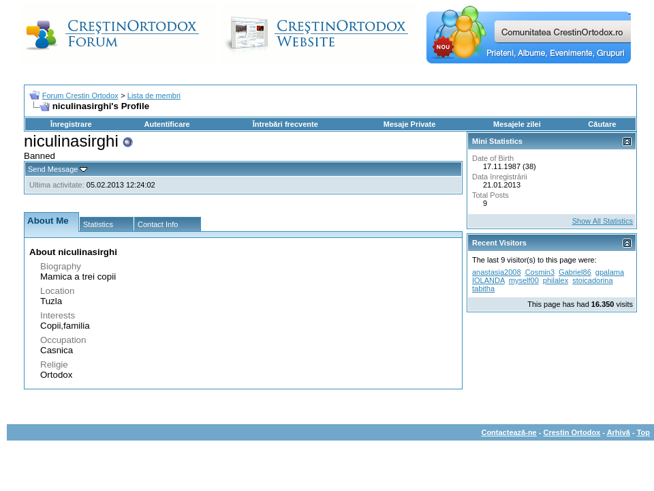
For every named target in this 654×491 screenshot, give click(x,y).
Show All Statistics (602, 221)
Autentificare (166, 124)
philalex (555, 280)
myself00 (524, 280)
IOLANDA (488, 280)
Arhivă (618, 432)
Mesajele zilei (517, 124)
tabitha (483, 288)
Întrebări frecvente (285, 124)
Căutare (602, 124)
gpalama (609, 272)
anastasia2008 (496, 272)
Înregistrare (71, 124)
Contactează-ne (508, 432)
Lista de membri (154, 95)
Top (643, 432)
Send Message (53, 169)
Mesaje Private (409, 124)
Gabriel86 (575, 272)
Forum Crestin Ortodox (80, 95)
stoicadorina (592, 280)
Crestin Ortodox (572, 432)
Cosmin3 (540, 272)
